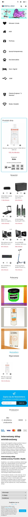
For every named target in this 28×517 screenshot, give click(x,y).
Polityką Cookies (8, 507)
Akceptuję (22, 510)
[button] (14, 492)
